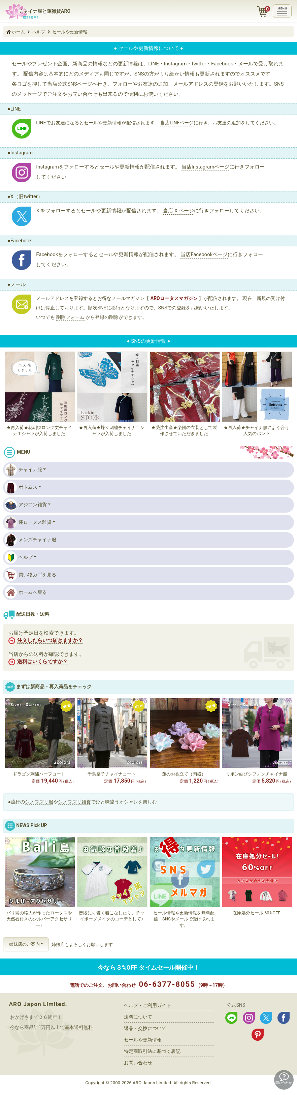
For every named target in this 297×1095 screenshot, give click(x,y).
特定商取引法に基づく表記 (152, 1051)
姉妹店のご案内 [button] (24, 944)
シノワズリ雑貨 (74, 801)
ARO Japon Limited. (38, 1004)
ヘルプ (19, 557)
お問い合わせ (138, 1062)
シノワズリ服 (39, 801)
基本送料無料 (79, 1027)
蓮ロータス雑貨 (28, 522)
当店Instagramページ (206, 167)
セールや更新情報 (143, 1039)
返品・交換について (145, 1028)
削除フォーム (70, 317)
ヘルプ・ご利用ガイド (147, 1005)
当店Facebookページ (204, 254)
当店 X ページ (178, 211)
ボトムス (21, 487)
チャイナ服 (23, 470)
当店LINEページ (177, 122)
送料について (138, 1017)
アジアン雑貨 (26, 505)
